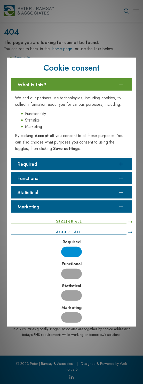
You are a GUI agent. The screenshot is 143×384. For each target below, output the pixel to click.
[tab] (71, 84)
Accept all (68, 231)
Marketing (71, 308)
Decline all (68, 221)
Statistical (71, 286)
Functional (72, 264)
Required (71, 242)
